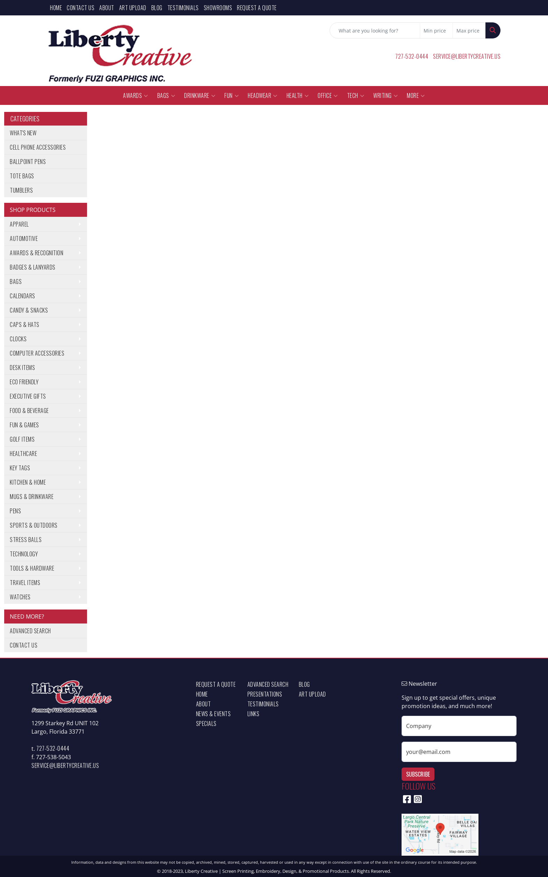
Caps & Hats (24, 324)
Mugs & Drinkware (31, 496)
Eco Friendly (24, 382)
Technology (24, 554)
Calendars (22, 296)
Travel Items (25, 582)
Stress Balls (26, 539)
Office (328, 95)
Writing (385, 95)
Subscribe (418, 774)
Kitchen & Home (28, 482)
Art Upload (132, 7)
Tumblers (21, 190)
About (106, 7)
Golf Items (22, 439)
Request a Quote (257, 7)
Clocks (18, 339)
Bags (166, 95)
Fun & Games (24, 425)
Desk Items (22, 367)
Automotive (24, 238)
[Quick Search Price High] (469, 30)
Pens (15, 511)
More (416, 95)
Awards (135, 95)
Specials (206, 723)
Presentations (264, 694)
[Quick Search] (375, 30)
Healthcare (23, 453)
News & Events (213, 714)
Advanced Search (30, 631)
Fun (231, 95)
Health (298, 95)
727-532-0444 (411, 56)
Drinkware (199, 95)
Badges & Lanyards (33, 267)
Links (253, 714)
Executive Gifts (28, 396)
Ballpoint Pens (28, 161)
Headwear (262, 95)
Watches (20, 597)
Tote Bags (22, 176)
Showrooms (218, 7)
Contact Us (80, 7)
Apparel (19, 224)
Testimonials (183, 7)
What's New (23, 133)
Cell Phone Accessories (38, 147)
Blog (157, 7)
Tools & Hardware (32, 568)
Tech (356, 95)
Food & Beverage (29, 410)
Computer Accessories (37, 353)
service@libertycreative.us (466, 56)
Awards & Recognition (36, 253)
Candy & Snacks (29, 310)
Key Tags (20, 468)
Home (56, 7)
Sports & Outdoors (34, 525)
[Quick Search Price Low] (436, 30)
